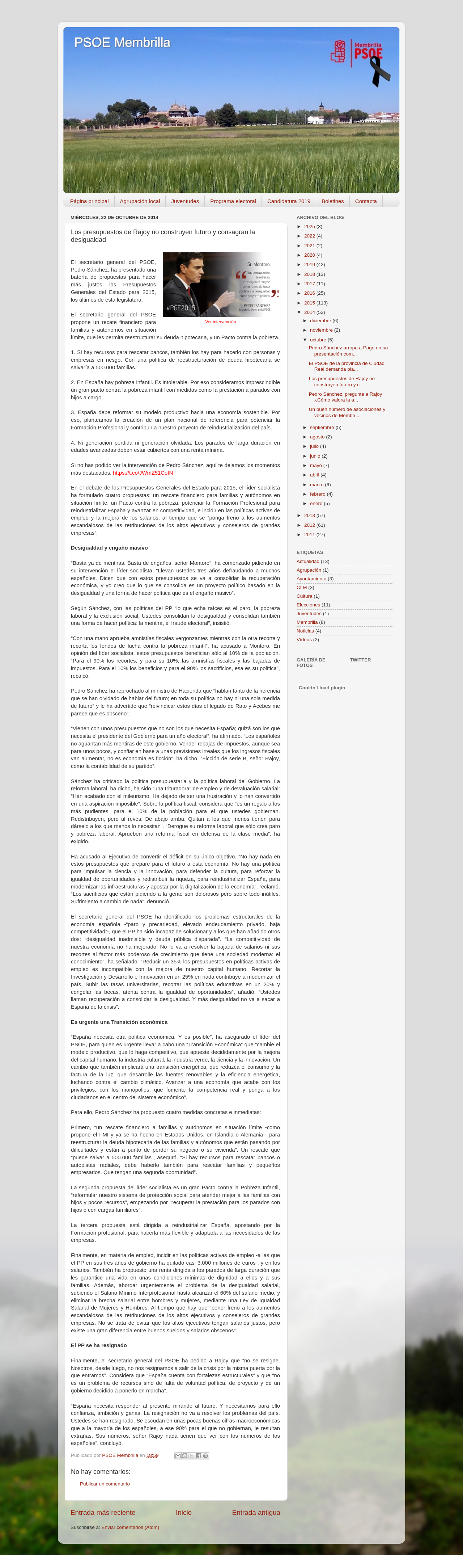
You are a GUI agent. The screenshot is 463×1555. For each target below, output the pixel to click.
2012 (310, 525)
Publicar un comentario (105, 1484)
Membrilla (307, 622)
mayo (316, 465)
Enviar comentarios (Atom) (131, 1527)
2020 (310, 255)
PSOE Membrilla (122, 42)
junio (316, 456)
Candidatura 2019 (288, 201)
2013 (310, 515)
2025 (310, 226)
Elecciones (308, 605)
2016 (310, 293)
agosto (318, 437)
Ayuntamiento (311, 578)
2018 (310, 274)
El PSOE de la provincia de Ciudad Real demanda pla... (347, 366)
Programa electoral (233, 201)
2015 (310, 303)
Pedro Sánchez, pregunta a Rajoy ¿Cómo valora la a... (345, 397)
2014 (310, 312)
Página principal (89, 201)
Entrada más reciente (103, 1512)
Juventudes (185, 201)
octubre (319, 339)
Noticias (305, 631)
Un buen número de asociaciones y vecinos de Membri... (347, 412)
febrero (318, 494)
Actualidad (308, 561)
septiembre (323, 427)
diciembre (321, 320)
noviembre (322, 330)
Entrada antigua (256, 1512)
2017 (310, 283)
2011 (310, 534)
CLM (302, 587)
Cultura (305, 596)
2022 (310, 236)
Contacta (366, 201)
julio (315, 446)
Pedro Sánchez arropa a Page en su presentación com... (348, 350)
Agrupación (309, 570)
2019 (310, 264)
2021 (310, 245)
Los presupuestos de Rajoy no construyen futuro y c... (342, 381)
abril (315, 475)
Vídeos (304, 639)
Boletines (333, 201)
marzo (317, 484)
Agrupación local (140, 201)
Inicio (184, 1512)
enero (317, 503)
